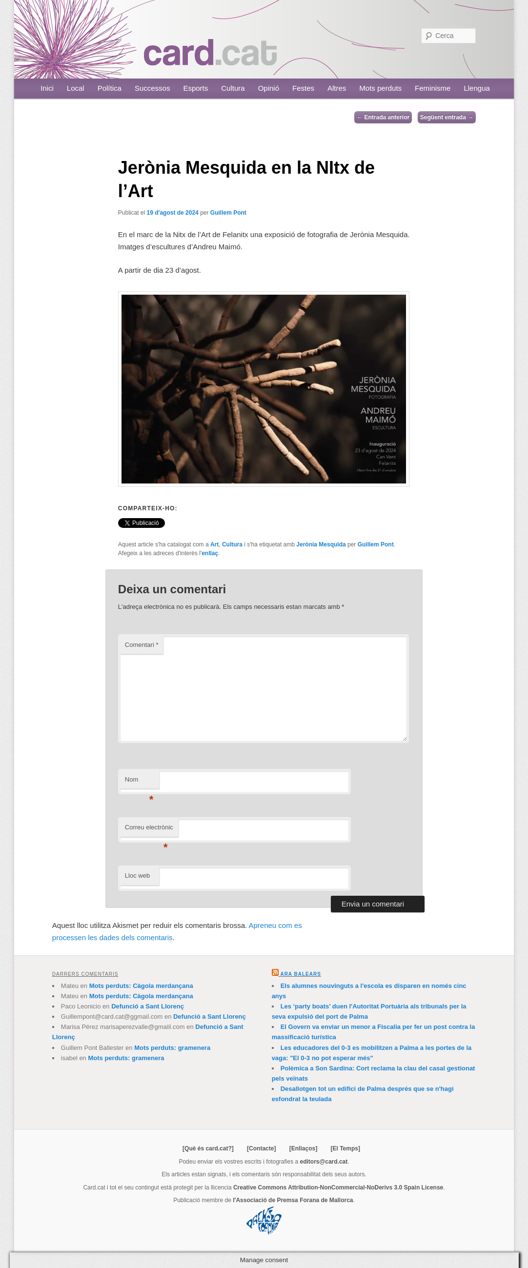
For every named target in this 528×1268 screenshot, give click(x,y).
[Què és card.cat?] (208, 1148)
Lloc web (137, 875)
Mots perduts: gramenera (172, 1047)
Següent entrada (446, 117)
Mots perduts (380, 88)
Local (75, 88)
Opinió (268, 88)
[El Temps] (345, 1148)
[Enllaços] (303, 1148)
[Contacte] (261, 1148)
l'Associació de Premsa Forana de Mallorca (293, 1200)
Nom (139, 782)
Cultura (232, 88)
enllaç (210, 553)
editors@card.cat (324, 1161)
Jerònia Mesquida (320, 544)
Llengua (476, 88)
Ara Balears (300, 974)
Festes (303, 88)
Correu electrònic (149, 830)
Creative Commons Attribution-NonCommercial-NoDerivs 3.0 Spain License (338, 1187)
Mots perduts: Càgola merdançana (141, 985)
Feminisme (432, 88)
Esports (195, 88)
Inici (47, 88)
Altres (336, 88)
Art (214, 544)
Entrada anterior (383, 117)
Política (110, 88)
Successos (152, 88)
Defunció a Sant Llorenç (147, 1006)
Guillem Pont (228, 212)
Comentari (142, 644)
